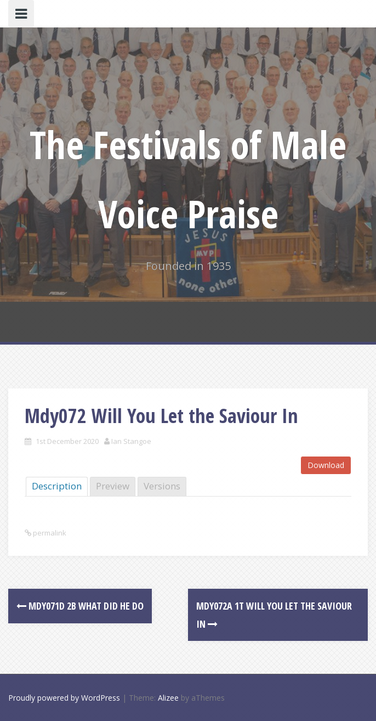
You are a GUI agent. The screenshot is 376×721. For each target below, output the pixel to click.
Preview (112, 486)
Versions (162, 486)
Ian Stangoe (131, 441)
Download (325, 465)
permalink (48, 533)
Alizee (168, 697)
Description (57, 486)
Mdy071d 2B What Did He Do (80, 605)
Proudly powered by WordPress (64, 697)
